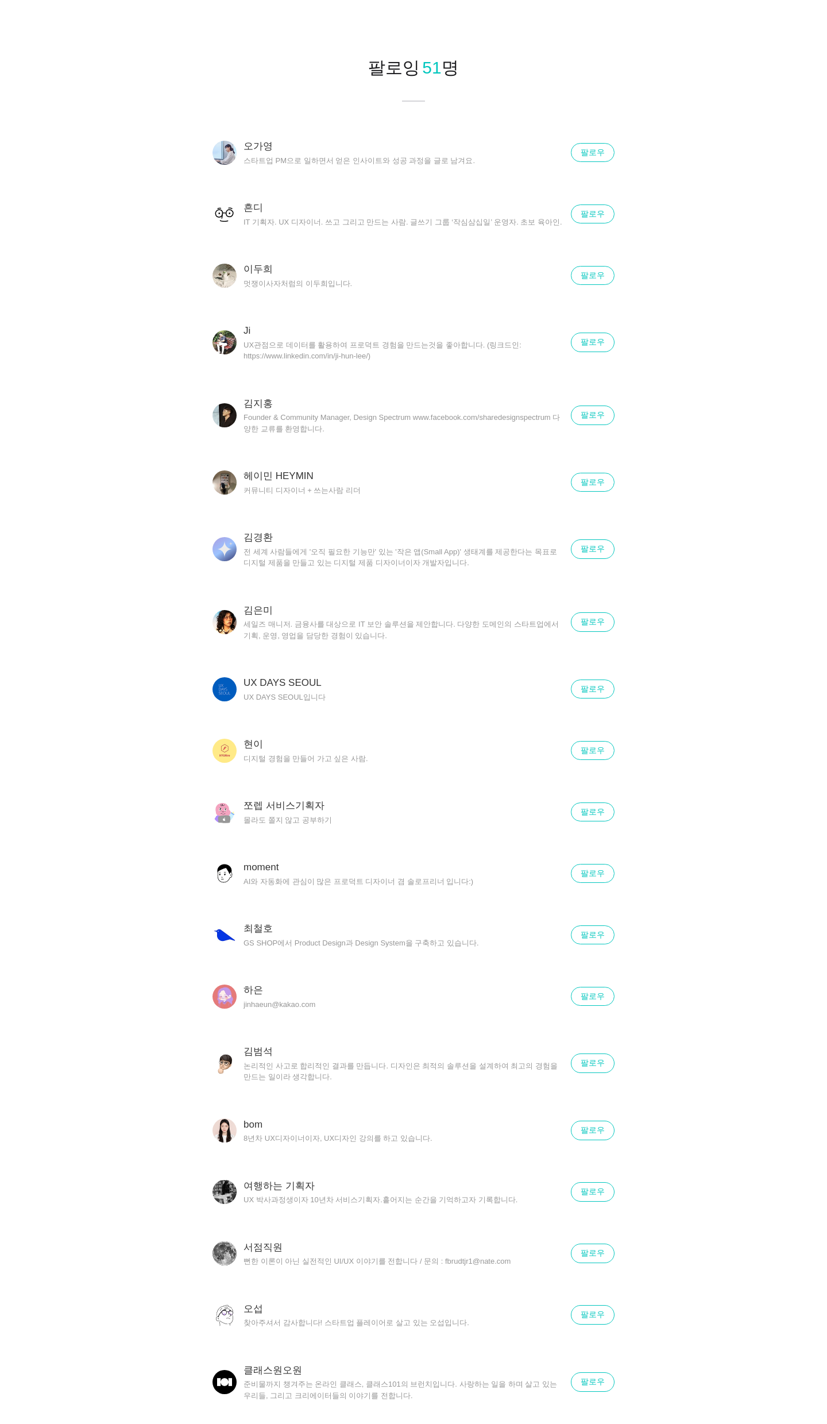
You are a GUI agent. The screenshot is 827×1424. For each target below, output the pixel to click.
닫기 (804, 23)
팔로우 (593, 152)
